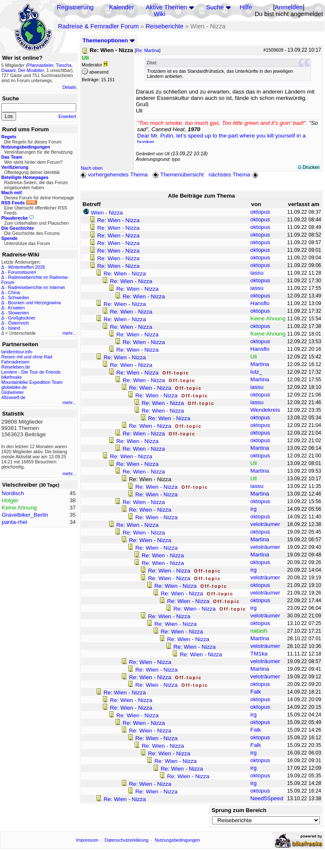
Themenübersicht (178, 174)
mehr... (69, 333)
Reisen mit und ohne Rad (26, 356)
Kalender (121, 7)
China (14, 292)
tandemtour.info (16, 351)
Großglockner (22, 317)
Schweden (18, 297)
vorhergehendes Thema (114, 174)
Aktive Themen (166, 7)
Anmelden (289, 7)
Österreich (18, 322)
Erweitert (67, 116)
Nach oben (92, 168)
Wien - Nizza (107, 212)
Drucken (308, 167)
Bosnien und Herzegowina (34, 302)
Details (69, 87)
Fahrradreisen (15, 361)
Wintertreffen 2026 (26, 267)
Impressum (87, 840)
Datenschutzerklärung (127, 840)
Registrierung (75, 7)
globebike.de (14, 387)
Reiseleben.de (15, 366)
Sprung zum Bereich (239, 810)
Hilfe (246, 7)
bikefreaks (11, 377)
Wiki (159, 14)
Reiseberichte (165, 26)
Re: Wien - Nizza (118, 220)
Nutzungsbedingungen (177, 840)
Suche (215, 7)
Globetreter (12, 392)
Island (14, 327)
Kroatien (16, 307)
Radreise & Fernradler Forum (98, 26)
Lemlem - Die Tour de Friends (31, 372)
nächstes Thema (234, 174)
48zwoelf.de (13, 397)
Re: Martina (147, 50)
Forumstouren (22, 272)
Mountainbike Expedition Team (32, 382)
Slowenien (18, 312)
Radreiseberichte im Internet (36, 287)
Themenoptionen (109, 40)
